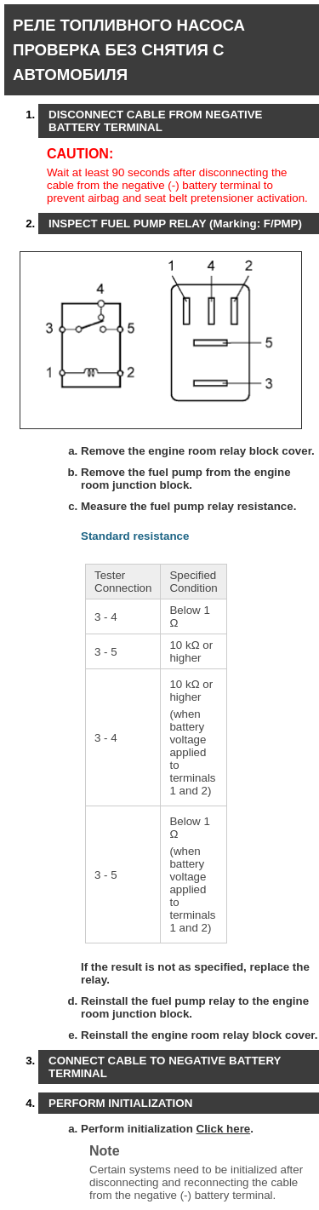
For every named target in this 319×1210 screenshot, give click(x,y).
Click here (224, 1128)
